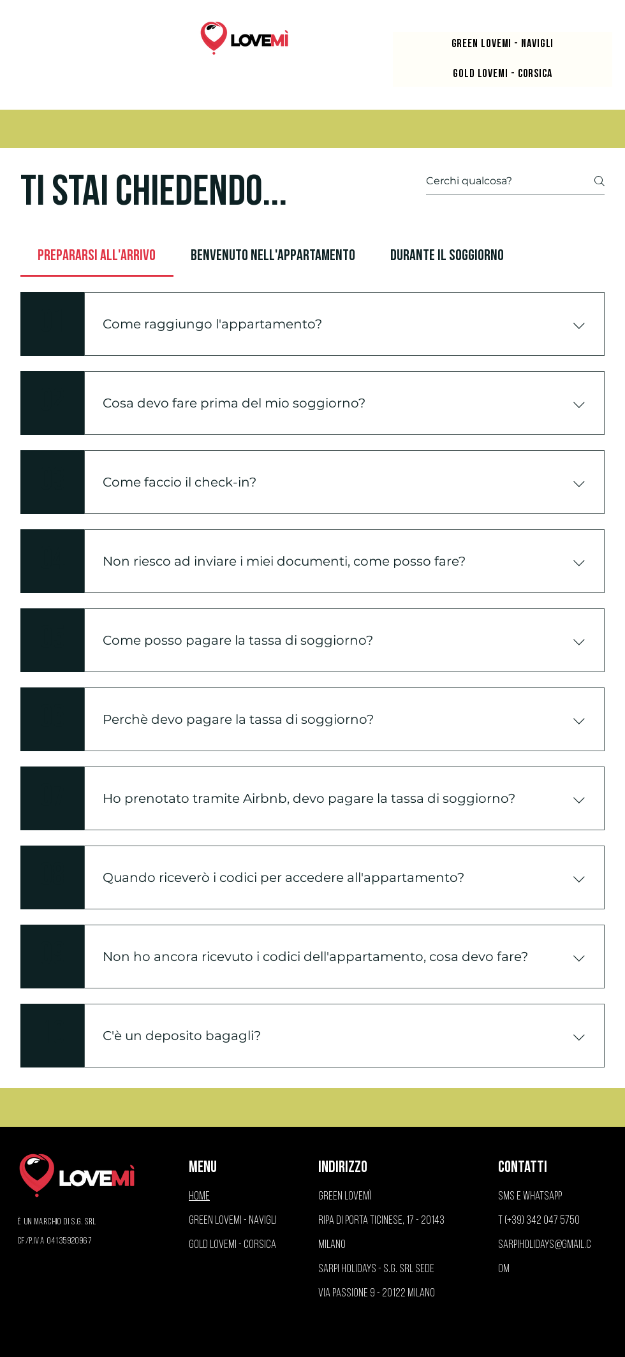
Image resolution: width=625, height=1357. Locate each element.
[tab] (96, 256)
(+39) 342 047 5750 (542, 1221)
